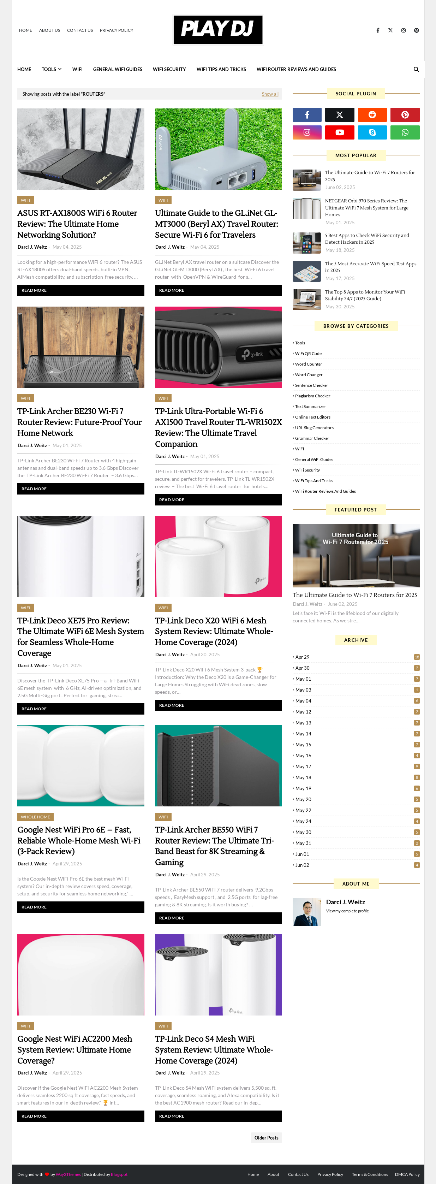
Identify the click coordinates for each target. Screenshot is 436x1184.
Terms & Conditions (370, 1174)
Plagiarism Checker (312, 395)
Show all (270, 94)
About (273, 1174)
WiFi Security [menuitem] (169, 69)
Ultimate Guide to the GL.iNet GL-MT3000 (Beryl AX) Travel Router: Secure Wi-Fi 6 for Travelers (216, 224)
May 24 (357, 821)
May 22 (357, 810)
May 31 (357, 843)
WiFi (299, 448)
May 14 (357, 733)
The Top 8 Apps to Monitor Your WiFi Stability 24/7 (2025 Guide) (365, 295)
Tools (300, 342)
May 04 (357, 701)
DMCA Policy (407, 1174)
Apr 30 (357, 668)
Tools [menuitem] (49, 69)
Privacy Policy (116, 30)
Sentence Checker (311, 385)
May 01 (357, 679)
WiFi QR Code (308, 353)
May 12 (357, 712)
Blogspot (119, 1174)
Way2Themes (68, 1174)
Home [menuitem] (24, 69)
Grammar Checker (312, 438)
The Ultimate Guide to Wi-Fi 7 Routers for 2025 (370, 176)
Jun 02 (357, 865)
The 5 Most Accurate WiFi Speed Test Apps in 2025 (371, 267)
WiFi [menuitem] (77, 69)
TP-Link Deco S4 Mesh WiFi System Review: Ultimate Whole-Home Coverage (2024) (214, 1050)
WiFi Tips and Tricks (314, 480)
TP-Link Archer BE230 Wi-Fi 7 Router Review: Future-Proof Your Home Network (79, 422)
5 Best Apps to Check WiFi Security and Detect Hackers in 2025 (367, 239)
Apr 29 (357, 657)
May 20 (357, 799)
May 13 (357, 723)
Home (25, 30)
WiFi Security (307, 470)
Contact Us (80, 30)
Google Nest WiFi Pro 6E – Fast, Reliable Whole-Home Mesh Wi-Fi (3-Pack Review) (78, 841)
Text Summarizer (310, 406)
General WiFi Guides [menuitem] (117, 69)
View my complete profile (347, 910)
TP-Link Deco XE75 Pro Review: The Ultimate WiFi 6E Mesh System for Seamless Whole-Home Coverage (80, 637)
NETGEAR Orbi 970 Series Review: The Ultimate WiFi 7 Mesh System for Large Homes (366, 208)
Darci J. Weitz (32, 247)
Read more (34, 290)
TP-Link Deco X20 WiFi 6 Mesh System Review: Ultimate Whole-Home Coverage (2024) (214, 632)
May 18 (357, 777)
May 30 (357, 832)
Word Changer (309, 374)
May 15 (357, 744)
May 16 (357, 755)
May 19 (357, 788)
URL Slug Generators (314, 427)
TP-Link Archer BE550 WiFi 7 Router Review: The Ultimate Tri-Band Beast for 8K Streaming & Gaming (214, 846)
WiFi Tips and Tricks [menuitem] (221, 69)
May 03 (357, 690)
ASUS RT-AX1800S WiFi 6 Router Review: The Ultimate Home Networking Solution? (77, 224)
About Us (49, 30)
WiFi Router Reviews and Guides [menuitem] (296, 69)
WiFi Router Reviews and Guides (325, 491)
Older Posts (267, 1138)
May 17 (357, 766)
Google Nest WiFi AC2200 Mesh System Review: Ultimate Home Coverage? (74, 1050)
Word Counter (308, 364)
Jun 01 (357, 854)
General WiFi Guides (314, 459)
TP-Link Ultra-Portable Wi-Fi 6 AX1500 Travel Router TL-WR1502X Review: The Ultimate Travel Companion (218, 428)
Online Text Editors (312, 417)
